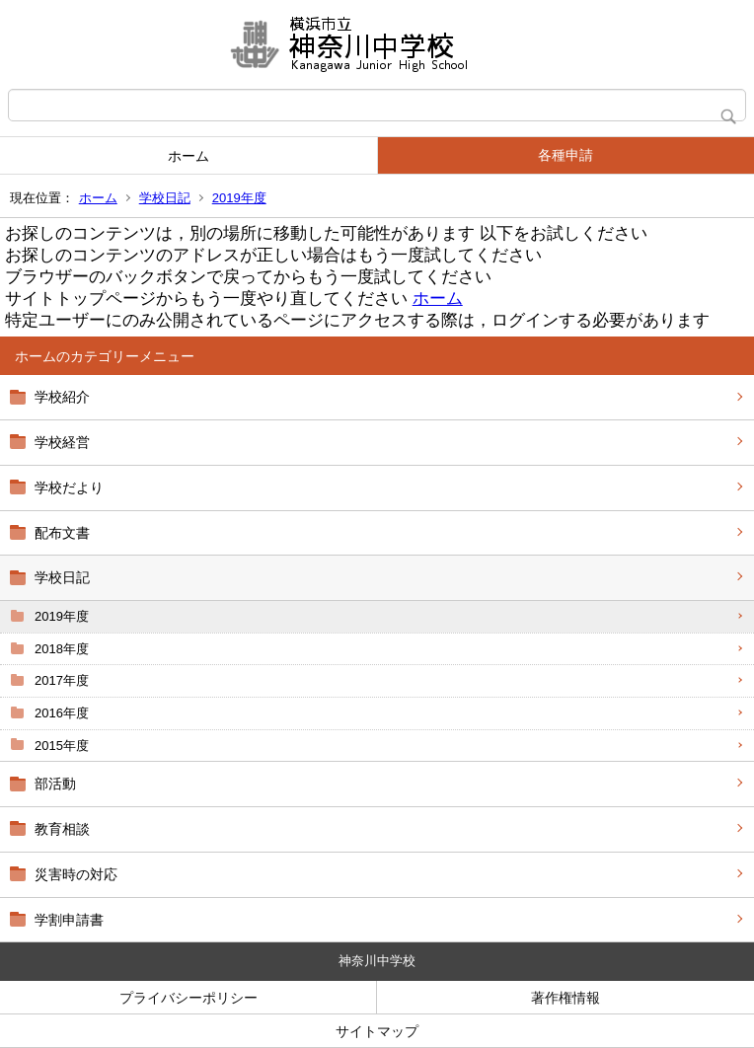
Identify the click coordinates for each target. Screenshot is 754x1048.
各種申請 (565, 155)
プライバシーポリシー (188, 998)
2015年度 (62, 745)
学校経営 (62, 442)
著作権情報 (565, 998)
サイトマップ (377, 1031)
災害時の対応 (76, 874)
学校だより (69, 487)
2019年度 (239, 197)
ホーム (188, 156)
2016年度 (62, 713)
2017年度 (62, 680)
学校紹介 (62, 397)
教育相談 (62, 829)
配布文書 (62, 533)
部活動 (55, 783)
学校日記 (164, 197)
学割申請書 (69, 920)
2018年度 (62, 648)
